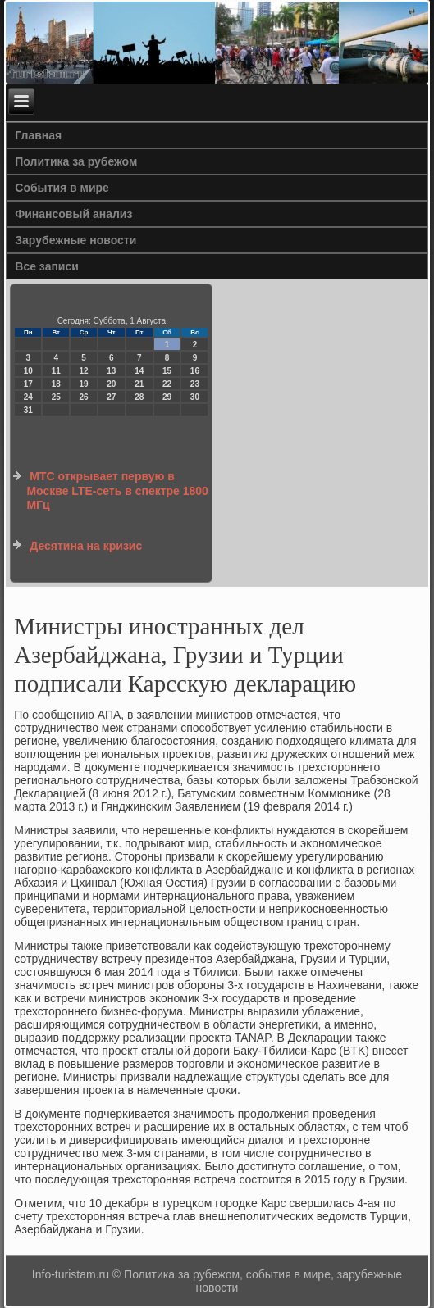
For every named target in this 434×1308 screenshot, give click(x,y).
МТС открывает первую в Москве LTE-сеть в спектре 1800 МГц (117, 490)
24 (28, 397)
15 (166, 370)
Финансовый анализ (73, 213)
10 (28, 370)
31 (28, 410)
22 (166, 383)
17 (28, 383)
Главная (38, 135)
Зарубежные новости (75, 240)
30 (194, 397)
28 (139, 397)
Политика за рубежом (76, 161)
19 (83, 383)
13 (111, 370)
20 (111, 383)
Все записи (47, 266)
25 (56, 397)
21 (139, 383)
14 (139, 370)
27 (111, 397)
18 (56, 383)
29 (166, 397)
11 (56, 370)
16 (194, 370)
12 (83, 370)
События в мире (62, 187)
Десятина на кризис (86, 545)
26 (83, 397)
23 (194, 383)
